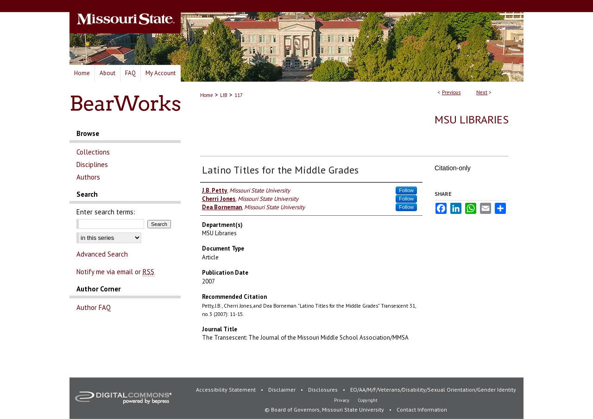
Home (206, 95)
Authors (88, 177)
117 (238, 95)
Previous (451, 92)
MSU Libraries (472, 119)
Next (481, 92)
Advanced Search (102, 254)
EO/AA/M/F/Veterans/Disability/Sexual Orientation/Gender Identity (433, 389)
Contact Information (422, 409)
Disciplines (92, 164)
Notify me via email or (115, 271)
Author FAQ (93, 307)
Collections (93, 152)
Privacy (342, 400)
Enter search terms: (105, 211)
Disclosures (323, 389)
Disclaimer (282, 389)
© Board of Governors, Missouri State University (325, 409)
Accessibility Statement (226, 389)
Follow (406, 190)
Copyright (368, 400)
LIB (223, 95)
